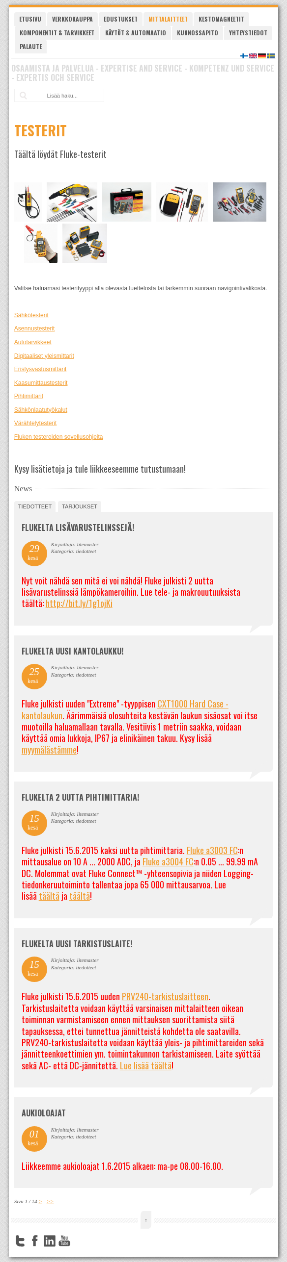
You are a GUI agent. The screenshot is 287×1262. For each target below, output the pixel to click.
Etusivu (30, 19)
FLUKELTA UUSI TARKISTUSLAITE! (77, 944)
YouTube (64, 1241)
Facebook (35, 1241)
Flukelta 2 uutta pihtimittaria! (80, 797)
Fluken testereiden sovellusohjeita (58, 436)
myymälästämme (49, 749)
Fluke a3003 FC (212, 850)
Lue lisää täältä (146, 1065)
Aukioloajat (44, 1113)
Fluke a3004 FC (168, 861)
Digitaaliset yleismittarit (44, 356)
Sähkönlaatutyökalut (40, 409)
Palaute (31, 46)
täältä (49, 895)
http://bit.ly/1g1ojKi (79, 603)
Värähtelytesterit (35, 423)
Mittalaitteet (168, 19)
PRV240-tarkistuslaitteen (165, 996)
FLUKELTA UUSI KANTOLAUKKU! (72, 651)
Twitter (20, 1241)
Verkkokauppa (72, 19)
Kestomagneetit (221, 19)
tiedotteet (35, 506)
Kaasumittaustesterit (41, 382)
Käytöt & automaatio (135, 32)
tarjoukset (79, 506)
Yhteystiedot (248, 32)
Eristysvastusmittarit (40, 369)
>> (50, 1201)
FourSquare (79, 1241)
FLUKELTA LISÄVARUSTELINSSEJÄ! (78, 527)
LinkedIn (50, 1241)
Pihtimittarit (28, 396)
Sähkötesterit (31, 315)
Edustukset (121, 19)
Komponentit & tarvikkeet (57, 32)
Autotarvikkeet (33, 342)
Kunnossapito (197, 32)
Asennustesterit (34, 328)
